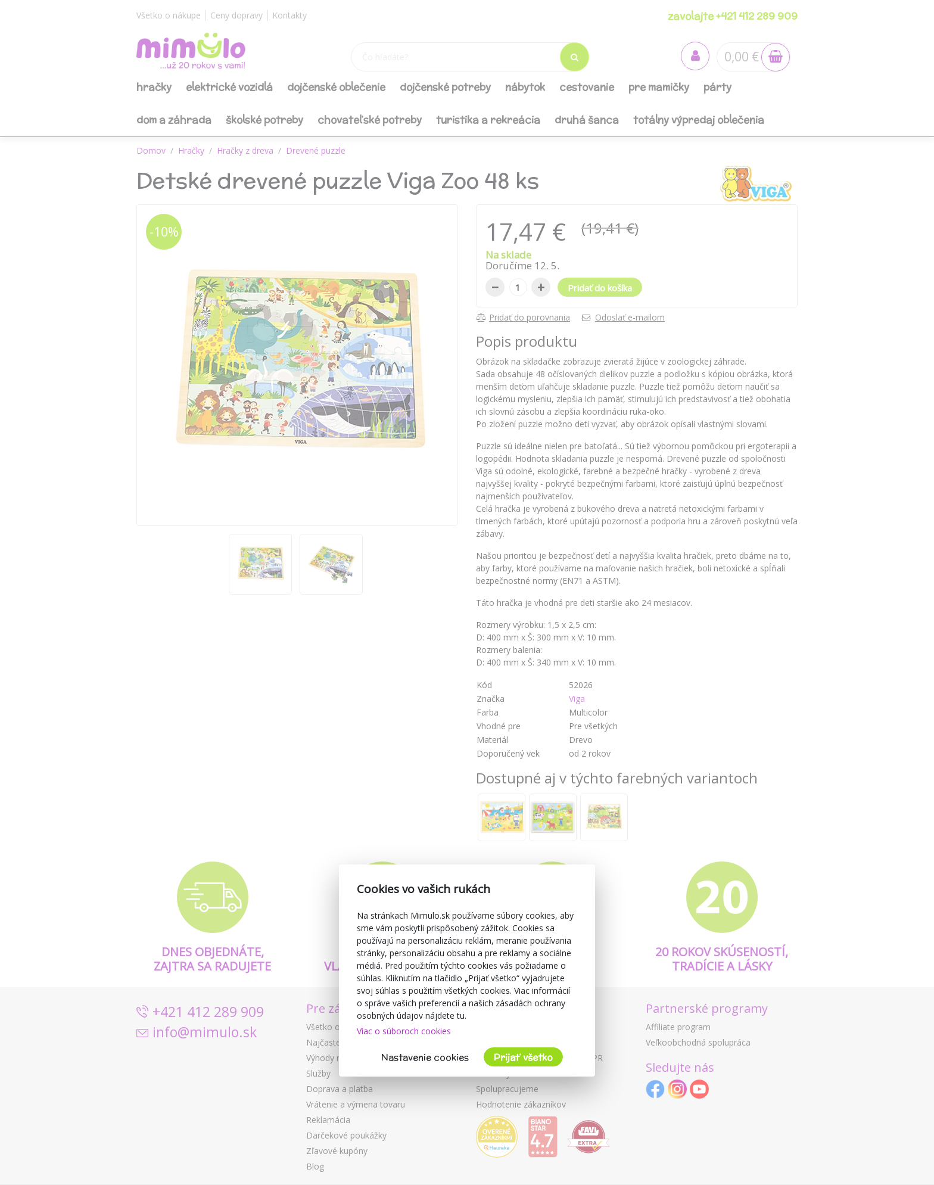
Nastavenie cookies (425, 1057)
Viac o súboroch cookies (404, 1031)
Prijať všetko (523, 1057)
